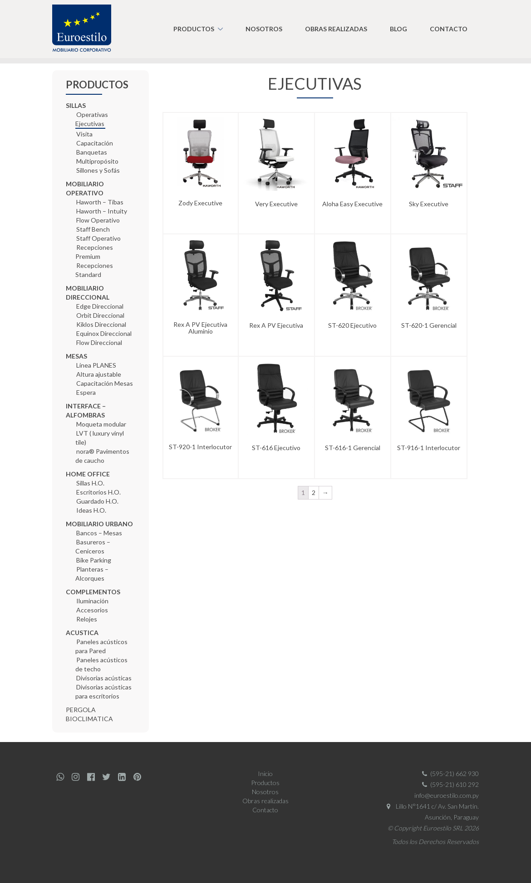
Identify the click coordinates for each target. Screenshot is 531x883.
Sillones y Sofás (98, 170)
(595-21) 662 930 (449, 773)
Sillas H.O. (90, 483)
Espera (86, 392)
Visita (84, 134)
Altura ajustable (98, 374)
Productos (193, 29)
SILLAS (76, 105)
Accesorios (92, 610)
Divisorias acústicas (104, 678)
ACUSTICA (82, 632)
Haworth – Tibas (99, 202)
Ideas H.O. (91, 510)
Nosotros (264, 29)
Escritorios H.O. (98, 492)
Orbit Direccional (100, 315)
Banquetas (91, 152)
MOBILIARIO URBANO (99, 524)
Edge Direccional (99, 306)
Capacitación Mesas (104, 383)
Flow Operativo (98, 220)
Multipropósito (97, 161)
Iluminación (92, 601)
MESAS (76, 356)
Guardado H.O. (97, 501)
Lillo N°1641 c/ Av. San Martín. (431, 806)
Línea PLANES (96, 365)
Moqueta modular (101, 424)
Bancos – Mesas (99, 533)
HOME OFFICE (88, 474)
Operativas (92, 114)
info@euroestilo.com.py (446, 795)
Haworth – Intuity (101, 211)
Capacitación (94, 143)
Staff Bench (93, 229)
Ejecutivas (89, 123)
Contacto (448, 29)
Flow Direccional (99, 342)
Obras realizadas (336, 29)
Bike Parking (93, 560)
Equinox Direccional (104, 333)
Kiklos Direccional (101, 324)
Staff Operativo (98, 238)
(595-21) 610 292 (449, 784)
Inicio (265, 773)
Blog (398, 29)
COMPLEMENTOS (93, 592)
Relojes (86, 619)
